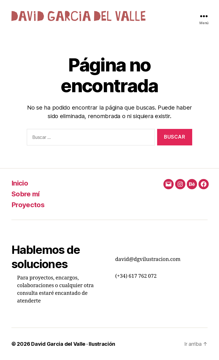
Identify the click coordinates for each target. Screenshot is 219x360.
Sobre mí (25, 194)
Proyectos (27, 205)
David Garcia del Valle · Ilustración (73, 344)
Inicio (19, 183)
